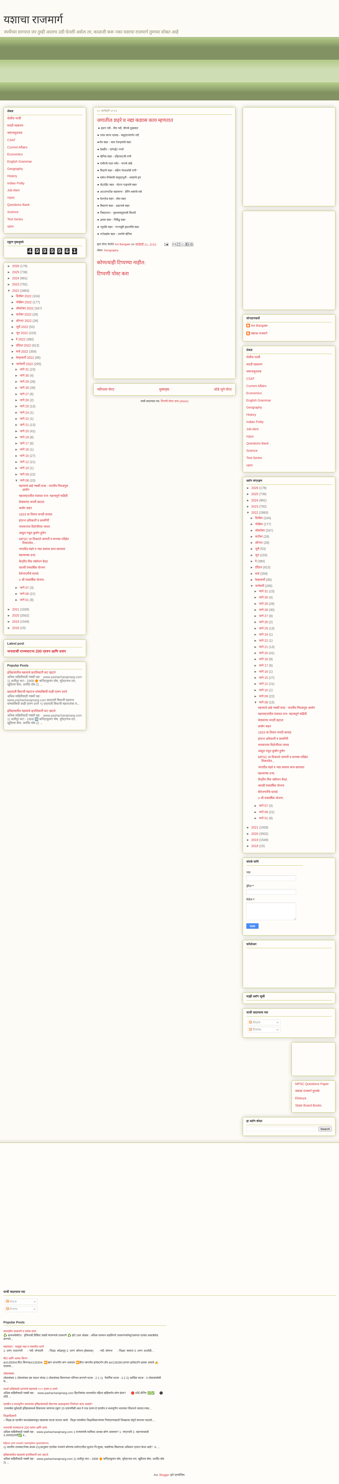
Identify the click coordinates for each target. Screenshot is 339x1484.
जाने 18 (25, 437)
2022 (255, 512)
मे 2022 (21, 339)
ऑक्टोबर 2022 (25, 308)
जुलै (257, 549)
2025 (255, 494)
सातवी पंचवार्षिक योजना (32, 567)
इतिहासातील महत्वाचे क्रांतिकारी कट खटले (31, 672)
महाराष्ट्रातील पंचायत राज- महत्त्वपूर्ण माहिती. (43, 496)
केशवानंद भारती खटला (31, 502)
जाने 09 (25, 474)
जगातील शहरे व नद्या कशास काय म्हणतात (42, 549)
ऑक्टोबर (260, 530)
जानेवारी (260, 586)
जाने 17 (25, 443)
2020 (16, 615)
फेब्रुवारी (260, 580)
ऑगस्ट (259, 542)
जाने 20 (25, 431)
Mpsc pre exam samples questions (26, 1443)
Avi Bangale (259, 325)
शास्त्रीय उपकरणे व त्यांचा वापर (19, 1331)
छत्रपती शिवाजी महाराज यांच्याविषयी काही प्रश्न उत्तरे (37, 691)
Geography (111, 250)
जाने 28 (25, 387)
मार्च (257, 573)
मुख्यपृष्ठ (164, 389)
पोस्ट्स (254, 1022)
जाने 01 (25, 600)
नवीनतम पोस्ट (106, 389)
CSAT (250, 378)
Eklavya (300, 1098)
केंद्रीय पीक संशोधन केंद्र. (34, 561)
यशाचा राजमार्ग (33, 20)
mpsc (250, 436)
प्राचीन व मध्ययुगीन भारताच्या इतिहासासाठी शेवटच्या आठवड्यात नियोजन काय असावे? (47, 1404)
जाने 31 (25, 369)
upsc (249, 465)
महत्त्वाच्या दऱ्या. (27, 555)
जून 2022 (22, 333)
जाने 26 (25, 400)
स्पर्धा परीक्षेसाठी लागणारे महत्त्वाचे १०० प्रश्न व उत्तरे (30, 1389)
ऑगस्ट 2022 (24, 321)
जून (257, 555)
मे (256, 561)
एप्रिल (259, 567)
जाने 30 (25, 375)
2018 (16, 628)
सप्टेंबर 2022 (24, 314)
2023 (255, 506)
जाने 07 (25, 587)
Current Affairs (256, 386)
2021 (16, 609)
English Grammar (258, 400)
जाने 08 (25, 480)
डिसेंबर (259, 518)
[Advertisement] (142, 68)
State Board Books (308, 1105)
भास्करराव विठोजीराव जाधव (34, 526)
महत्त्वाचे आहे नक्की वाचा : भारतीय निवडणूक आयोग (286, 708)
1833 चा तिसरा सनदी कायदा (35, 514)
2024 (255, 500)
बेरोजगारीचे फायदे (29, 573)
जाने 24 (25, 412)
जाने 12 (25, 462)
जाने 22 (25, 418)
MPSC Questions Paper (312, 1084)
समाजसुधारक (253, 371)
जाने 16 (25, 449)
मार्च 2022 (22, 351)
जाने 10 (25, 468)
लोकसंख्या (8, 1373)
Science (13, 212)
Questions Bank (18, 205)
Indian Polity (255, 422)
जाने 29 (25, 381)
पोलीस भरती (253, 357)
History (251, 414)
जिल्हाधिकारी (9, 1416)
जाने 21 (25, 425)
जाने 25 (25, 406)
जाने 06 (25, 594)
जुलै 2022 (22, 327)
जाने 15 (25, 456)
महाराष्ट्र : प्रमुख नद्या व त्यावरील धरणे (23, 1346)
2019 (16, 621)
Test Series (254, 458)
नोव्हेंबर (259, 524)
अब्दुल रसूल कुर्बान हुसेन (32, 533)
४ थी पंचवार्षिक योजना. (32, 580)
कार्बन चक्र (25, 508)
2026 (255, 488)
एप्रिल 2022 (24, 345)
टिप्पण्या (255, 1029)
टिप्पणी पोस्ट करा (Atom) (174, 401)
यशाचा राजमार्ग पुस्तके (307, 1091)
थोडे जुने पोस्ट (223, 389)
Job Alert (252, 429)
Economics (254, 393)
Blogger (164, 1475)
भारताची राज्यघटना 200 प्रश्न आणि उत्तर (36, 651)
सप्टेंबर (259, 536)
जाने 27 (25, 394)
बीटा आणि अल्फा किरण (15, 1358)
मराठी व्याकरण (254, 364)
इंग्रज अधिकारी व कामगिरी (34, 520)
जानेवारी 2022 (25, 364)
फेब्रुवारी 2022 (25, 357)
